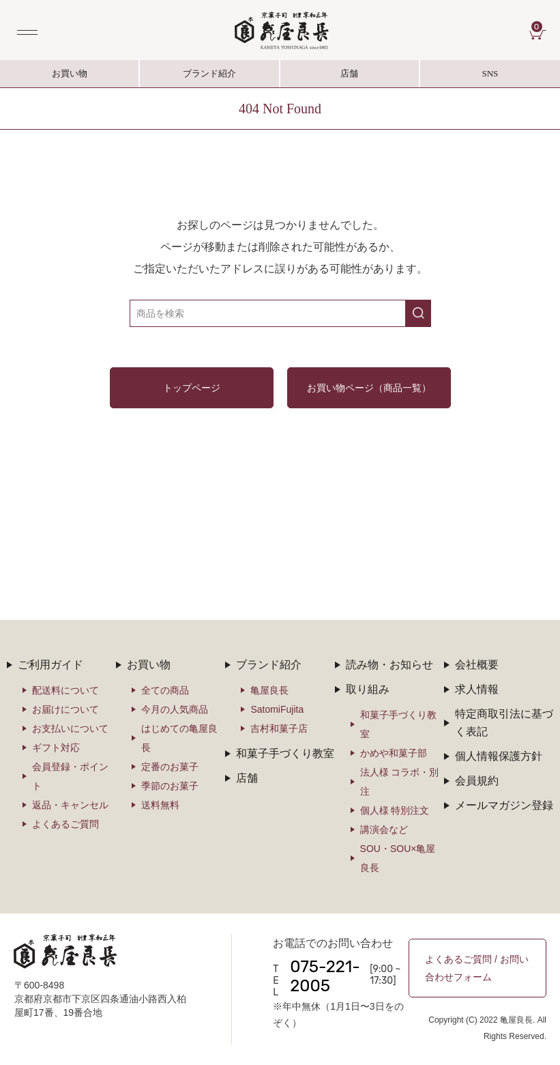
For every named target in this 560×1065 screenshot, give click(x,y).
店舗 (349, 73)
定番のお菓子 (169, 766)
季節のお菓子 (169, 785)
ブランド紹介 (210, 77)
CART (538, 26)
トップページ (191, 387)
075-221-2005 (325, 976)
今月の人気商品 (174, 709)
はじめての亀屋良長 (179, 738)
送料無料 (160, 804)
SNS (490, 77)
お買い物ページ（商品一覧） (369, 387)
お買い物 (69, 73)
